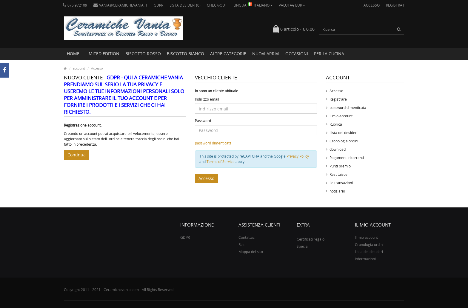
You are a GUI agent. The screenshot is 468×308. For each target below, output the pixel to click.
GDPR (158, 5)
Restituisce (338, 174)
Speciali (303, 246)
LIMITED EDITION (102, 53)
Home (73, 53)
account (79, 68)
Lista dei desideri (344, 132)
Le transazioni (341, 182)
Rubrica (336, 124)
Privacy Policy (298, 156)
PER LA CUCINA (329, 53)
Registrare (338, 99)
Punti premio (340, 166)
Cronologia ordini (344, 141)
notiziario (337, 191)
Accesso (372, 5)
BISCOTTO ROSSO (143, 53)
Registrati (395, 5)
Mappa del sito (250, 251)
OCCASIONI (296, 53)
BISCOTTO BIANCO (185, 53)
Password (203, 120)
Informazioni (365, 258)
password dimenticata (213, 143)
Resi (241, 244)
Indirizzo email (207, 99)
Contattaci (246, 237)
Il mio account (341, 115)
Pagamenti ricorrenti (347, 157)
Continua (76, 155)
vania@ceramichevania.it (120, 5)
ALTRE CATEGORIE (228, 53)
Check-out (217, 5)
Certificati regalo (310, 239)
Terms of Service (221, 161)
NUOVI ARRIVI (265, 53)
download (338, 149)
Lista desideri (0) (185, 5)
